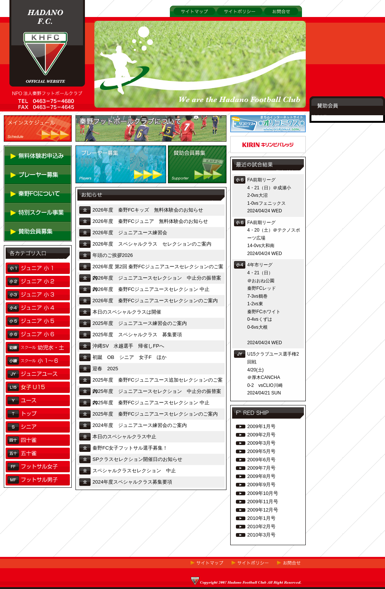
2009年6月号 (261, 459)
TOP (14, 117)
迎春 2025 (105, 368)
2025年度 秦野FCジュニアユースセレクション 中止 (150, 402)
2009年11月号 (262, 501)
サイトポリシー (233, 21)
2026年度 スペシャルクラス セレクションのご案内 (151, 244)
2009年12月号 (262, 510)
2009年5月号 (261, 451)
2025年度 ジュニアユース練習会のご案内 (139, 323)
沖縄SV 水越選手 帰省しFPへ (128, 346)
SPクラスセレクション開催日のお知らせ (137, 459)
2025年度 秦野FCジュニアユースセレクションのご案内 (155, 414)
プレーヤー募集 (92, 189)
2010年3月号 (261, 535)
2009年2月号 (261, 434)
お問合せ (272, 21)
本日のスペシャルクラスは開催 (126, 312)
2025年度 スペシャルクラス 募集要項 (137, 334)
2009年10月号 (262, 493)
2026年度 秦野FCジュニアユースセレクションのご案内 (155, 300)
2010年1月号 (261, 518)
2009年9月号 (261, 484)
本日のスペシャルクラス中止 (124, 436)
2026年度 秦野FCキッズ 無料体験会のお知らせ (147, 210)
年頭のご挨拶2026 (112, 255)
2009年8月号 (261, 476)
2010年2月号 (261, 526)
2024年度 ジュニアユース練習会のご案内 (139, 425)
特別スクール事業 (24, 227)
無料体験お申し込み (27, 171)
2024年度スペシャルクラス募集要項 (132, 482)
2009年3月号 (261, 443)
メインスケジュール (26, 147)
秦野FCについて (22, 209)
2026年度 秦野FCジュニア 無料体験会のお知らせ (150, 221)
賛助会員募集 (182, 189)
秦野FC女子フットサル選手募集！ (130, 448)
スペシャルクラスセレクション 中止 (134, 470)
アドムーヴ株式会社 (252, 138)
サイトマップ (184, 21)
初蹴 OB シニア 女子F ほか (129, 357)
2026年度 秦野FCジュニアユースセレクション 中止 (150, 289)
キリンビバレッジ (250, 159)
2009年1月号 (261, 426)
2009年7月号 (261, 468)
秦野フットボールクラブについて (112, 147)
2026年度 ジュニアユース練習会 (129, 232)
